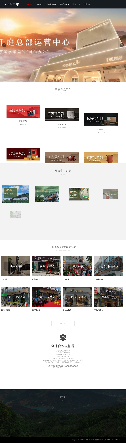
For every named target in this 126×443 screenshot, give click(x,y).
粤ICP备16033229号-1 (113, 440)
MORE (63, 324)
